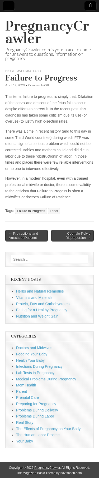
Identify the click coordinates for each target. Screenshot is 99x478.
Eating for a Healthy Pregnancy (41, 310)
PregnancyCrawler (47, 32)
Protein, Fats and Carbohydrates (42, 304)
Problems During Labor (24, 71)
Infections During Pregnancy (39, 366)
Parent (21, 391)
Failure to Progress (31, 211)
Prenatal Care (27, 397)
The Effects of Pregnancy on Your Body (48, 429)
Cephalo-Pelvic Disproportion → (77, 236)
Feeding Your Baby (31, 354)
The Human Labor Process (38, 435)
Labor (54, 211)
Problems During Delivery (37, 410)
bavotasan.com (71, 473)
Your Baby (24, 441)
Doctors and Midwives (34, 348)
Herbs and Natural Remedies (40, 291)
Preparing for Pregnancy (36, 404)
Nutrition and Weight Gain (37, 316)
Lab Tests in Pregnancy (35, 373)
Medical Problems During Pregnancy (46, 379)
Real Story (24, 422)
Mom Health (26, 385)
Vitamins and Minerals (34, 297)
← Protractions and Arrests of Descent (23, 236)
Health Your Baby (30, 360)
